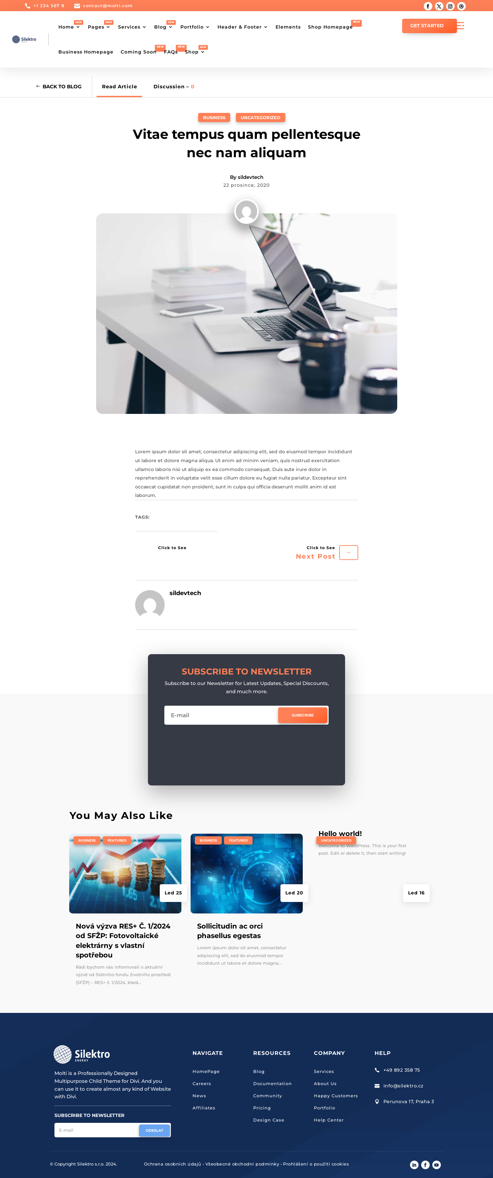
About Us (325, 1083)
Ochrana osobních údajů (172, 1164)
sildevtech (250, 177)
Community (267, 1095)
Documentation (272, 1083)
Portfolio (192, 27)
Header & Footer (239, 27)
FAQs (171, 52)
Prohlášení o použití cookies (316, 1164)
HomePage (206, 1071)
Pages (96, 27)
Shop (192, 52)
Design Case (268, 1120)
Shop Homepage (330, 27)
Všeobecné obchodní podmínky (242, 1164)
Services (129, 27)
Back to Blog (62, 86)
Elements (288, 27)
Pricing (262, 1107)
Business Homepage (85, 52)
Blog (160, 27)
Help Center (329, 1120)
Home (66, 27)
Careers (202, 1083)
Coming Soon (139, 52)
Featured (117, 840)
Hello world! (340, 833)
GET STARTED (427, 26)
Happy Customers (336, 1095)
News (199, 1095)
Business (214, 117)
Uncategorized (260, 117)
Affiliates (204, 1107)
